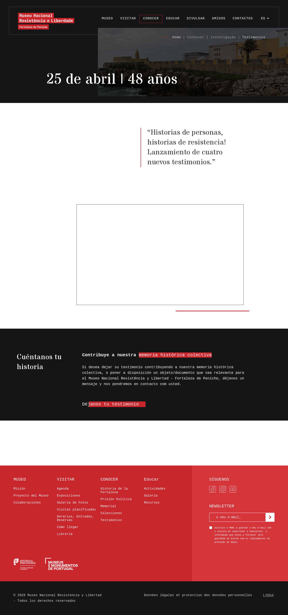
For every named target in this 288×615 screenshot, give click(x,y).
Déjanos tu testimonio (110, 404)
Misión (19, 488)
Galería (151, 495)
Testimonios (254, 37)
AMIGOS (218, 18)
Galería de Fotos (72, 502)
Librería (64, 534)
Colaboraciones (27, 502)
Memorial (108, 506)
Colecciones (111, 513)
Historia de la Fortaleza (114, 490)
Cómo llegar (68, 527)
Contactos (243, 18)
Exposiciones (68, 495)
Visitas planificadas (76, 509)
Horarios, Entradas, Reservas (75, 518)
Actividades (155, 488)
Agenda (63, 488)
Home (176, 37)
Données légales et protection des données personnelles (198, 595)
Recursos (152, 502)
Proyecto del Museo (31, 495)
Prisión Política (116, 499)
